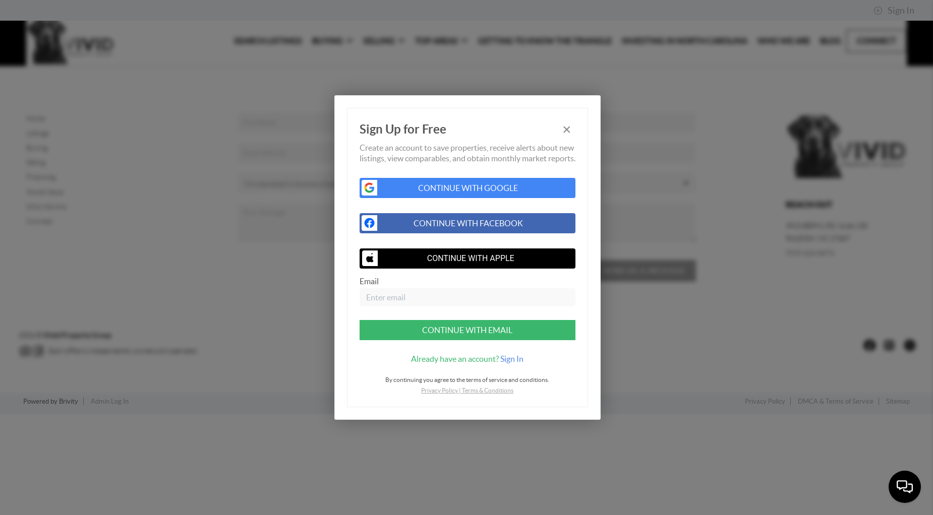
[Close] (566, 129)
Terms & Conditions (487, 390)
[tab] (467, 359)
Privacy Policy (439, 390)
